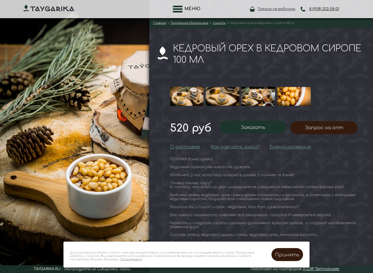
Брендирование (290, 146)
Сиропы (219, 23)
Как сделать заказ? (235, 146)
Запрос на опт (324, 127)
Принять (287, 254)
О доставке (185, 146)
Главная (159, 23)
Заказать (253, 127)
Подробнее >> (131, 259)
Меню (190, 8)
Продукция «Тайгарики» (189, 23)
